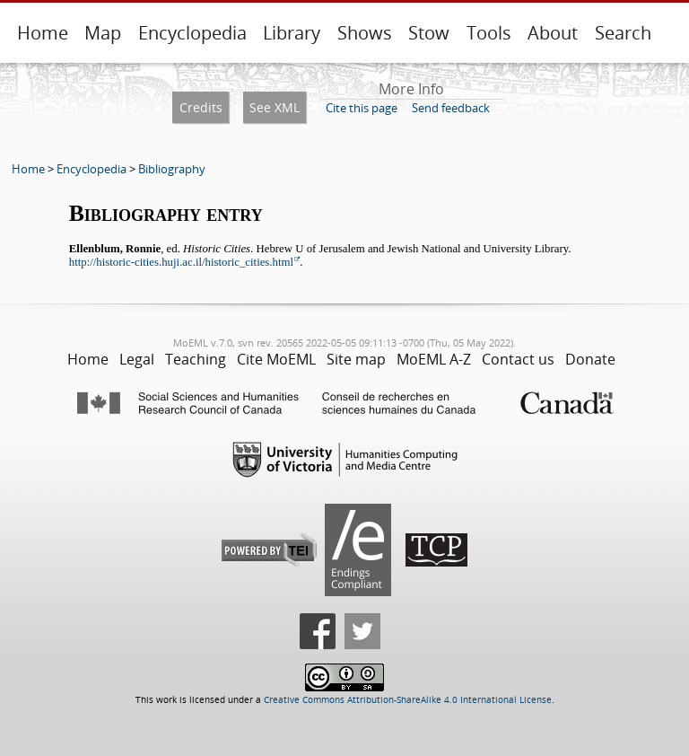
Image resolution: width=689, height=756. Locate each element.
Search (623, 33)
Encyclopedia (192, 33)
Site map (356, 359)
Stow (428, 33)
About (553, 33)
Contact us (518, 359)
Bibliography (171, 169)
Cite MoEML (276, 359)
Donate (590, 359)
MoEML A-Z (434, 359)
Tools (489, 33)
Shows (364, 33)
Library (291, 33)
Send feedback (451, 108)
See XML (274, 107)
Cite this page (361, 108)
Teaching (195, 359)
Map (102, 33)
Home (42, 33)
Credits (200, 107)
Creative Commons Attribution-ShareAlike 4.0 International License (408, 700)
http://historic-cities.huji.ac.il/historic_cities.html (181, 262)
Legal (136, 359)
